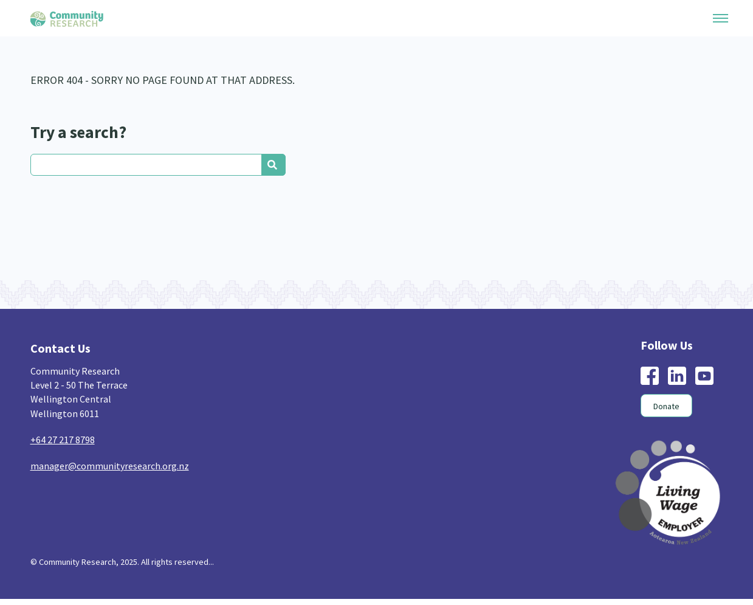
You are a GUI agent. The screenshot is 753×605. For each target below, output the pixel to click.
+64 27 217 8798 (62, 440)
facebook (650, 376)
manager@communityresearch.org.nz (109, 466)
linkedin (677, 376)
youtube (704, 376)
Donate (666, 406)
